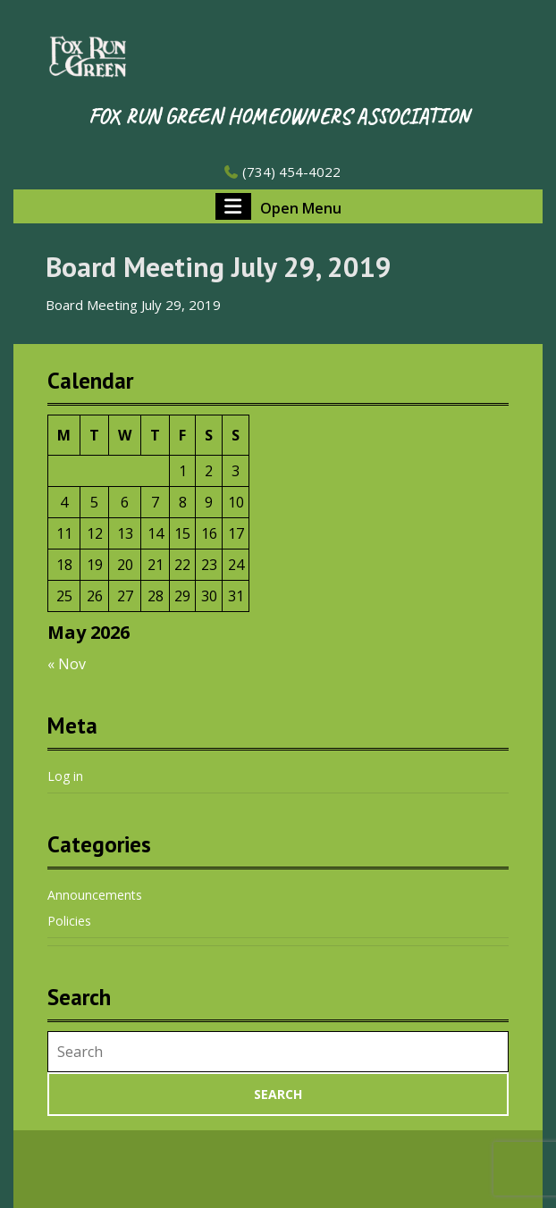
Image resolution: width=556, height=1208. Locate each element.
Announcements (94, 894)
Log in (65, 776)
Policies (69, 920)
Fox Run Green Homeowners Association (278, 116)
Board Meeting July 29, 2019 (133, 305)
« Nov (66, 664)
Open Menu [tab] (278, 206)
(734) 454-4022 (282, 171)
